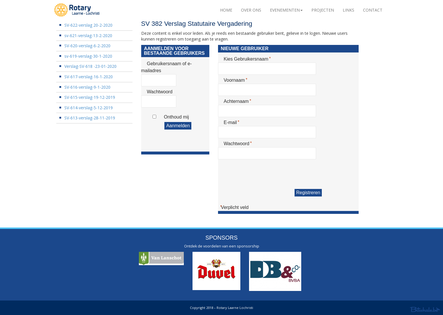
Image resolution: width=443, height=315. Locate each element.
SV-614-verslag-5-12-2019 (88, 107)
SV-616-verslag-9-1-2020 (87, 87)
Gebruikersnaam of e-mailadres (166, 67)
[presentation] (262, 174)
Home (226, 10)
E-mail (231, 122)
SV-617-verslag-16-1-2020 (88, 76)
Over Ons (251, 10)
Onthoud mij (176, 116)
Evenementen (286, 10)
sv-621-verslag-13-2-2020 (88, 35)
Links (348, 10)
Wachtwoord (160, 91)
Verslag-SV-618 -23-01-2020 (90, 66)
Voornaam (235, 80)
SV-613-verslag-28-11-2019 (89, 118)
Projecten (322, 10)
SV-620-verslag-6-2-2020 (87, 45)
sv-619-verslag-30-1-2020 (88, 56)
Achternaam (237, 101)
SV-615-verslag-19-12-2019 (89, 97)
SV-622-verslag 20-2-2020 (88, 25)
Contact (372, 10)
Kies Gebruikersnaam (247, 58)
